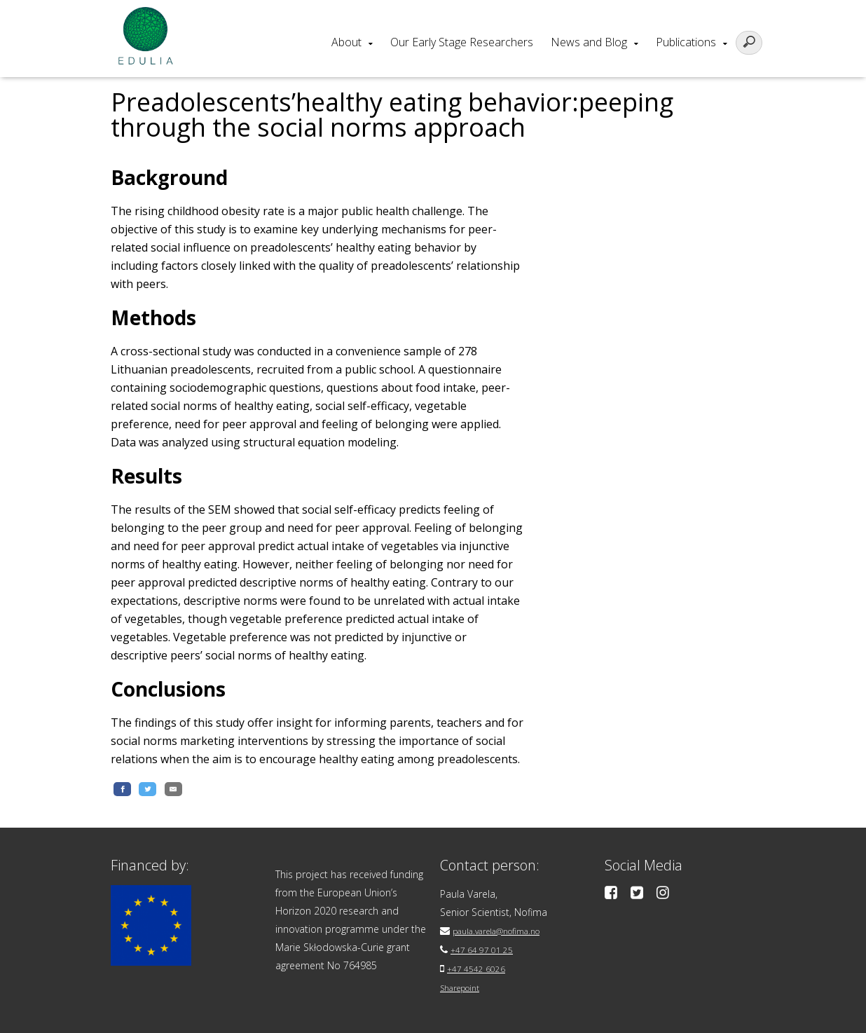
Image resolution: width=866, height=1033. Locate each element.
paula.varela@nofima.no (507, 931)
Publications (686, 42)
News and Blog (589, 42)
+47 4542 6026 (481, 967)
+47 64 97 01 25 (487, 949)
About (346, 42)
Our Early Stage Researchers (461, 42)
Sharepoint (465, 985)
